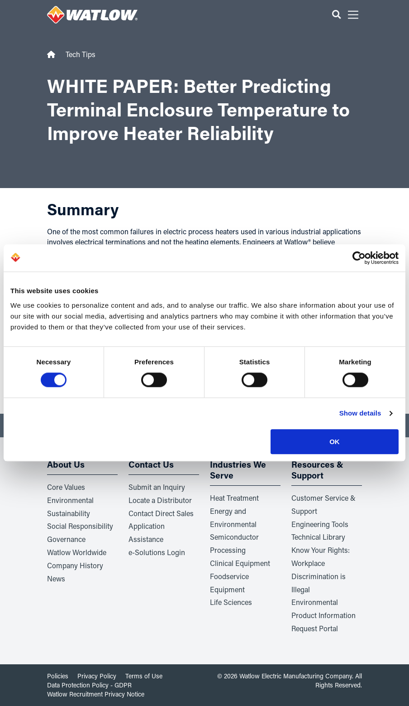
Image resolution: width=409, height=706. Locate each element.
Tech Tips (80, 54)
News (56, 578)
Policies (57, 676)
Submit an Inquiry (156, 487)
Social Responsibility (80, 526)
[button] (336, 15)
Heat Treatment (234, 498)
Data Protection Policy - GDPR (89, 685)
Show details (360, 413)
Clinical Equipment (240, 563)
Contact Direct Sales (161, 513)
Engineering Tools (319, 524)
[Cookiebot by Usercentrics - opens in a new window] (359, 258)
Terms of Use (143, 676)
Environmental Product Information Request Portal (323, 615)
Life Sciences (231, 602)
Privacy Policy (96, 676)
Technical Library (318, 537)
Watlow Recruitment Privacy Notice (95, 694)
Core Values (66, 487)
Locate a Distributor (160, 500)
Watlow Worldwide (76, 552)
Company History (75, 565)
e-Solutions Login (156, 552)
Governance (66, 539)
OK (334, 441)
